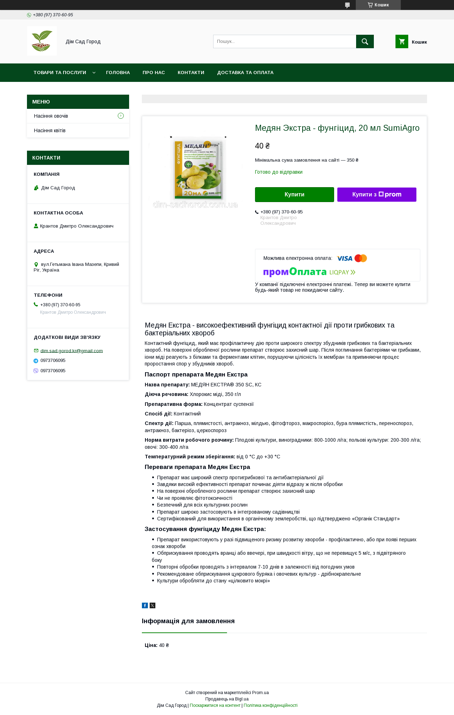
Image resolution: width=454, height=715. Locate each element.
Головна (118, 72)
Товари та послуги (59, 72)
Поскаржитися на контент (215, 705)
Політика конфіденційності (271, 705)
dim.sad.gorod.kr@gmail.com (71, 350)
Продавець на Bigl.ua (227, 699)
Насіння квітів (50, 130)
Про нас (154, 72)
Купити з (376, 194)
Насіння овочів (51, 116)
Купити (295, 194)
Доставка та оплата (245, 72)
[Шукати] (365, 41)
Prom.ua (260, 692)
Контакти (191, 72)
